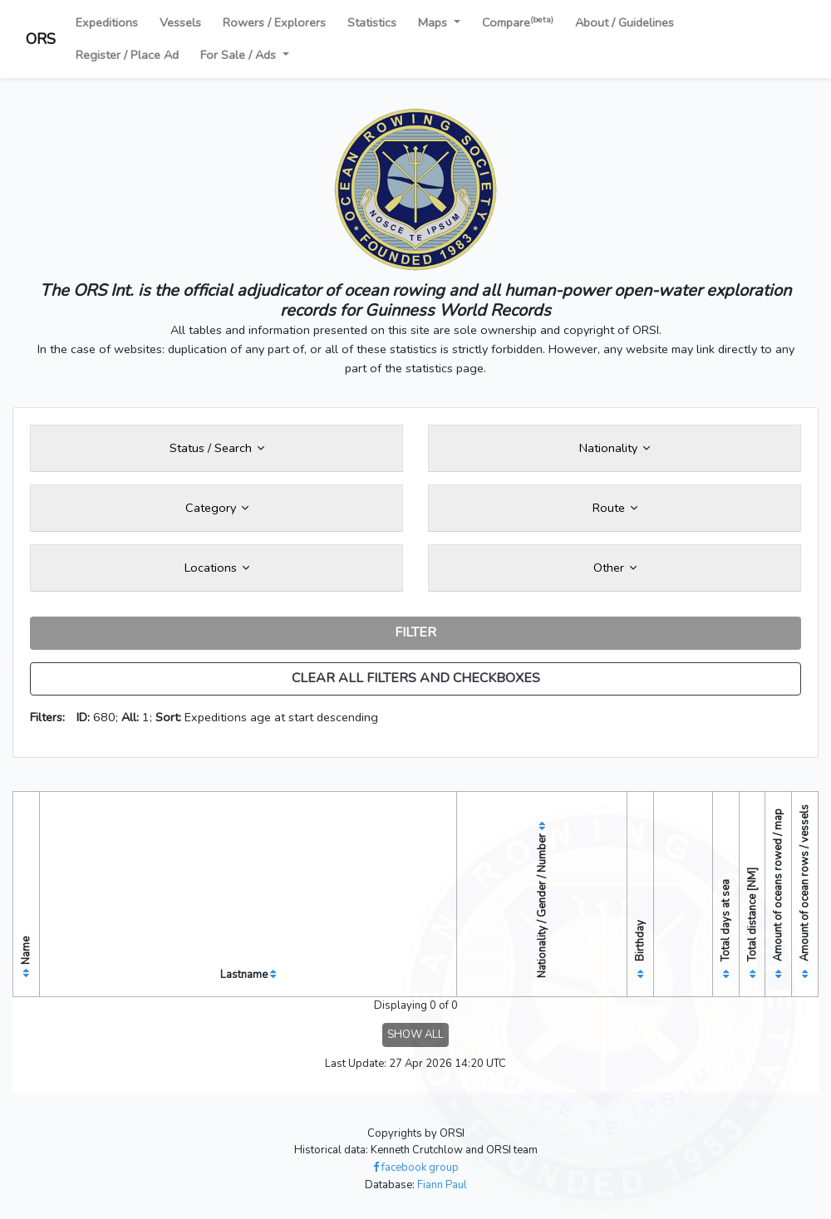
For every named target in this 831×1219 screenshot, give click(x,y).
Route (615, 507)
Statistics (371, 22)
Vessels (180, 22)
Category (216, 507)
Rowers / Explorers (274, 22)
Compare (517, 22)
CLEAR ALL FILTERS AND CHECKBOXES (416, 678)
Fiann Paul (442, 1184)
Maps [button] (434, 22)
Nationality (614, 448)
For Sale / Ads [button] (239, 55)
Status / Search (217, 448)
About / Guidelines (624, 22)
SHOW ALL (415, 1034)
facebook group (416, 1167)
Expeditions (107, 22)
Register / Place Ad (127, 55)
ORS (41, 39)
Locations (216, 567)
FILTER (415, 632)
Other (615, 567)
